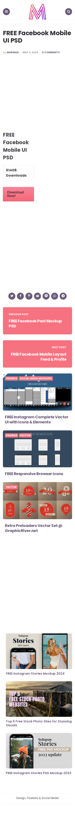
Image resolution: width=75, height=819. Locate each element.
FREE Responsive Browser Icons (34, 473)
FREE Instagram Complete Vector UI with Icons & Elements (36, 419)
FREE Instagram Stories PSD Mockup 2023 (38, 773)
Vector (25, 435)
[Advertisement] (37, 94)
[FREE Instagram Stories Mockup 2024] (39, 651)
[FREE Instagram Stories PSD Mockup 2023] (39, 751)
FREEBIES (11, 378)
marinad (13, 52)
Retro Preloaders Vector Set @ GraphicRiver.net (33, 528)
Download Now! (15, 194)
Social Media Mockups (36, 378)
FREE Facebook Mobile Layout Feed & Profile (38, 356)
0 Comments (51, 52)
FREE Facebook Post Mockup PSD (35, 323)
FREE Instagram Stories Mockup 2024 (35, 673)
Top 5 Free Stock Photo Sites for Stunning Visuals (39, 723)
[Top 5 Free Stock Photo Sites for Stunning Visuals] (39, 699)
